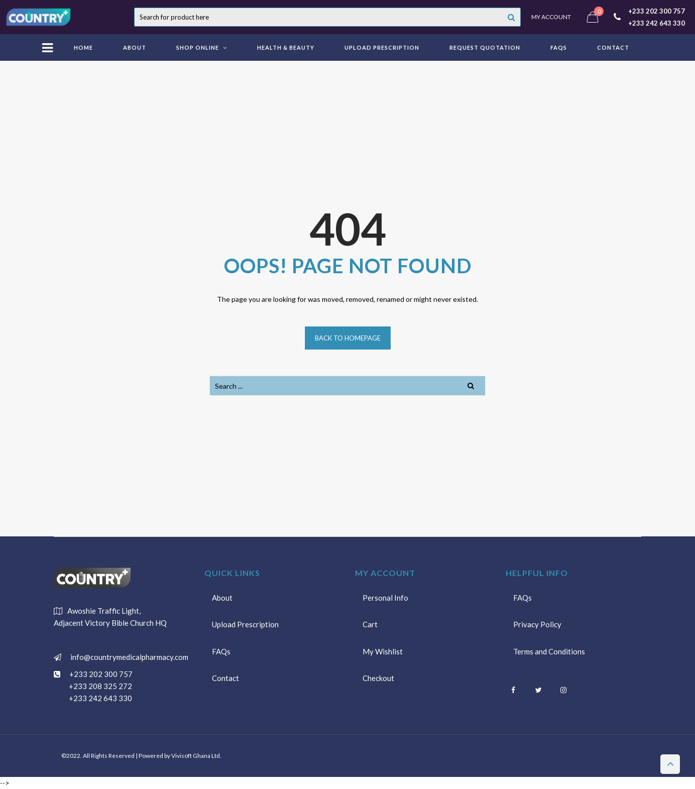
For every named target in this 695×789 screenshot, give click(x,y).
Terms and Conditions (549, 651)
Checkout (378, 679)
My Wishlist (383, 651)
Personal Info (385, 597)
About (222, 597)
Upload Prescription (245, 624)
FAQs (221, 651)
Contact (225, 679)
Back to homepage (348, 338)
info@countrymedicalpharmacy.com (127, 656)
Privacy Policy (537, 624)
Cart (370, 624)
